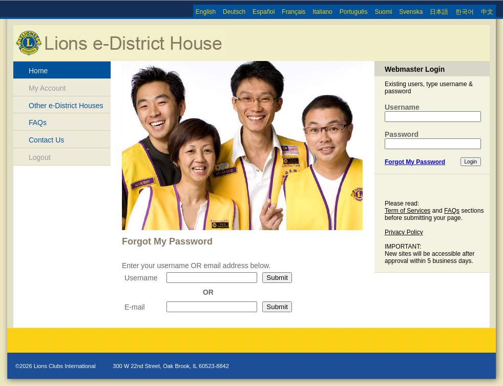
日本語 (439, 11)
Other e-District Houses (66, 105)
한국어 (464, 11)
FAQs (38, 122)
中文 (487, 11)
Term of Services (407, 210)
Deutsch (234, 11)
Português (354, 11)
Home (38, 71)
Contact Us (46, 140)
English (206, 11)
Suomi (383, 11)
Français (293, 11)
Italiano (322, 11)
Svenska (411, 11)
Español (264, 11)
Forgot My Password (415, 162)
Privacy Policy (404, 232)
